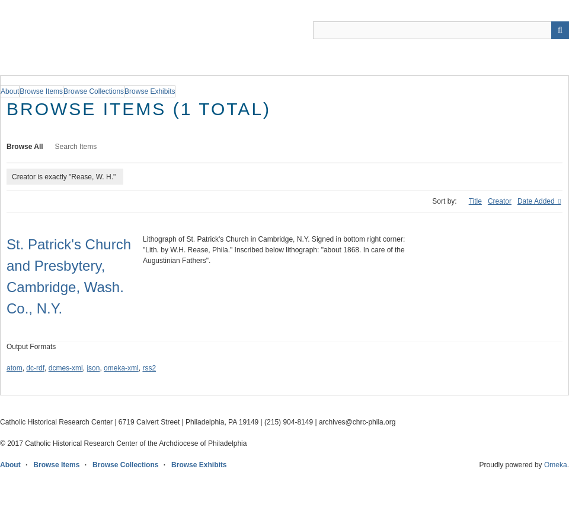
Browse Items (56, 465)
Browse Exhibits (198, 465)
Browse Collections (125, 465)
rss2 (149, 368)
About (10, 465)
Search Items (76, 146)
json (93, 368)
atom (15, 368)
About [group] (10, 91)
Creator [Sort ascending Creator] (500, 201)
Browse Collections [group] (93, 91)
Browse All (25, 146)
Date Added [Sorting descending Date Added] (537, 201)
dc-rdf (35, 368)
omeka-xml (121, 368)
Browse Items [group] (41, 91)
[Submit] (560, 30)
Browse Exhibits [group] (149, 91)
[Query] (441, 30)
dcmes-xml (66, 368)
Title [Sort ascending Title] (475, 201)
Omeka (555, 465)
